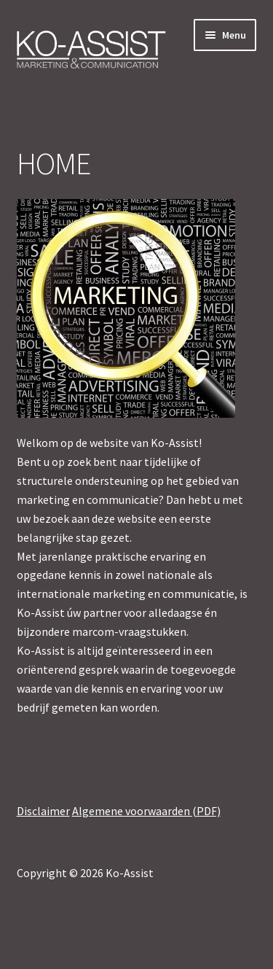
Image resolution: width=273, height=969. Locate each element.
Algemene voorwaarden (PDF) (146, 810)
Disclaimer (43, 810)
